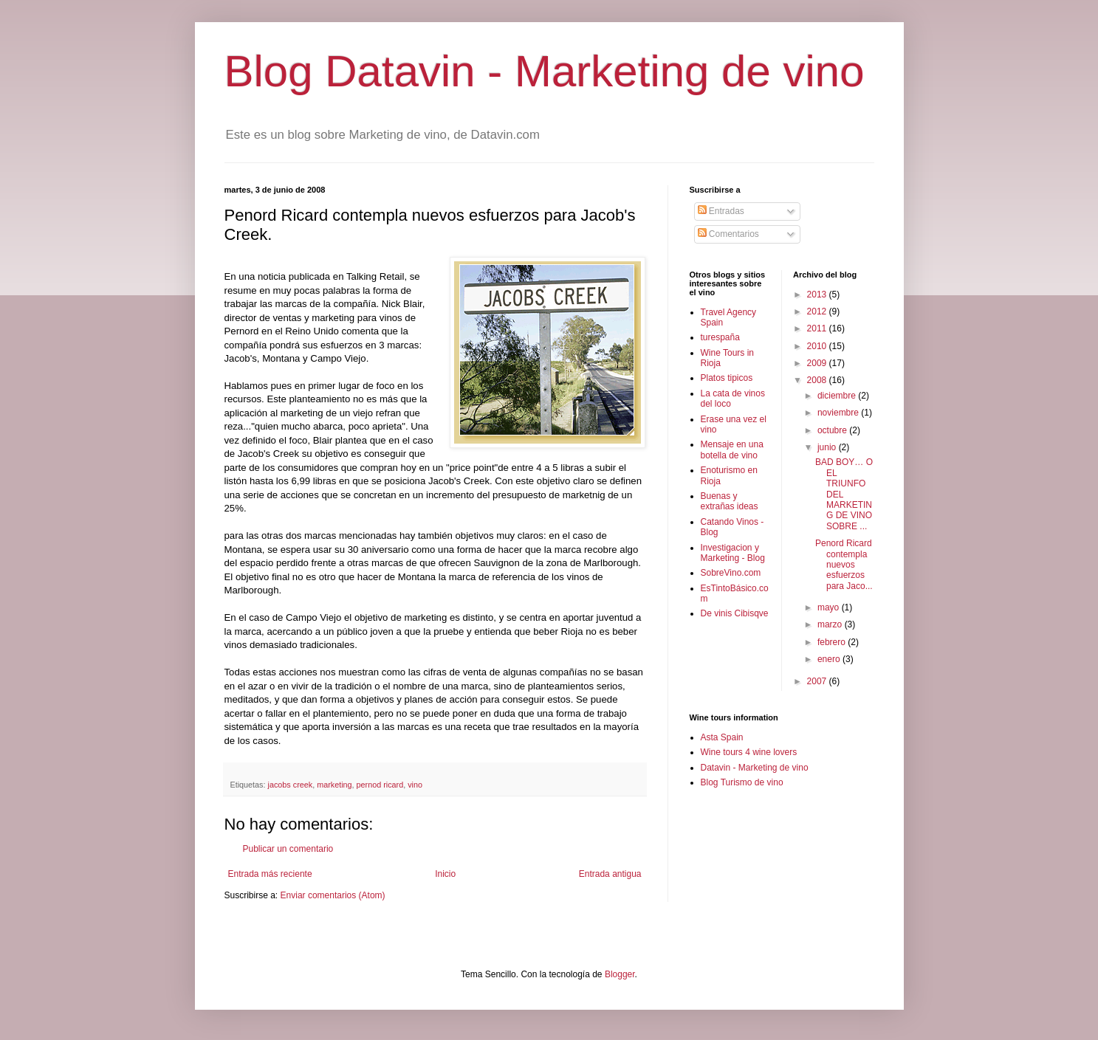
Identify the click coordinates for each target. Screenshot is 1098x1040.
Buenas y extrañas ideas (729, 501)
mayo (829, 607)
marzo (831, 624)
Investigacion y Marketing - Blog (733, 553)
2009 (818, 363)
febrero (832, 642)
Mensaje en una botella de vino (732, 449)
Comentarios (728, 234)
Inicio (445, 874)
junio (828, 447)
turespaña (720, 337)
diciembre (837, 395)
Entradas (721, 211)
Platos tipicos (727, 378)
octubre (833, 430)
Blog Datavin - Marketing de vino (544, 71)
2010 (818, 346)
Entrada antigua (610, 874)
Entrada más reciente (270, 874)
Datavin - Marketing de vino (755, 767)
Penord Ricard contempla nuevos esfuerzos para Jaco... (844, 564)
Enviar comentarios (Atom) (333, 895)
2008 (818, 380)
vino (415, 784)
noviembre (839, 412)
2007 (818, 681)
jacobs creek (290, 784)
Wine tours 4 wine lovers (749, 752)
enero (830, 659)
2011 (818, 328)
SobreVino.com (731, 573)
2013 (818, 294)
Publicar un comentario (288, 849)
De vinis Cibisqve (735, 613)
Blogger (620, 974)
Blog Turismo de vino (742, 782)
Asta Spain (722, 737)
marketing (334, 784)
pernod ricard (380, 784)
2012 (818, 311)
